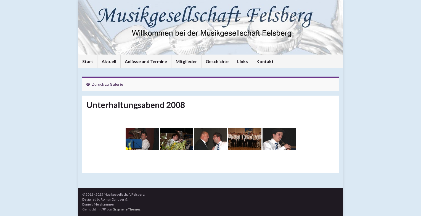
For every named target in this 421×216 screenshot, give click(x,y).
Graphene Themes (127, 209)
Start (87, 61)
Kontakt (265, 61)
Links (242, 61)
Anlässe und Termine (146, 61)
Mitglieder (186, 61)
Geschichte (217, 61)
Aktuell (109, 61)
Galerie (116, 84)
